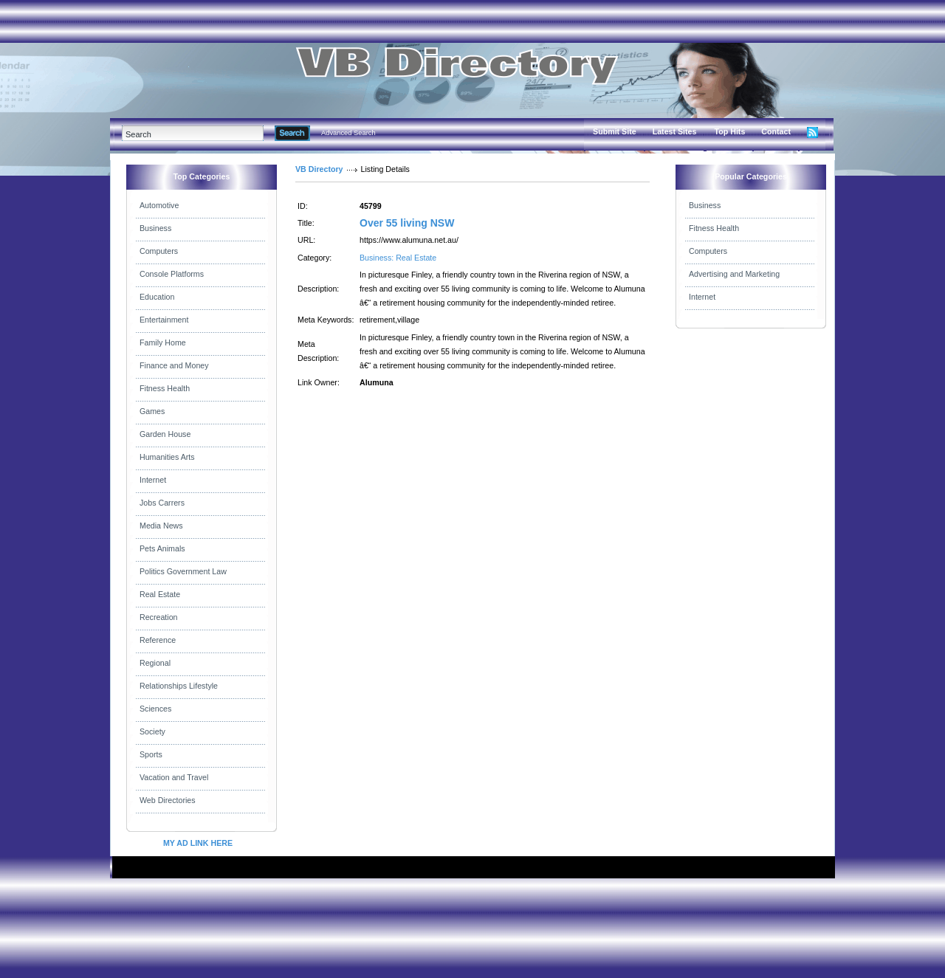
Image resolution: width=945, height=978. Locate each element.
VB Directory (319, 169)
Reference (158, 640)
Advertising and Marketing (734, 273)
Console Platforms (172, 273)
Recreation (159, 617)
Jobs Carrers (162, 502)
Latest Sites (675, 131)
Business (155, 228)
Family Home (163, 342)
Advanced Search (348, 133)
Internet (153, 479)
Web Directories (168, 800)
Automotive (159, 205)
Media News (161, 525)
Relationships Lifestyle (179, 685)
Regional (155, 662)
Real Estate (160, 594)
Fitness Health (165, 388)
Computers (159, 251)
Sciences (155, 708)
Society (152, 731)
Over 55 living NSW (407, 223)
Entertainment (164, 319)
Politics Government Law (183, 571)
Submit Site (614, 131)
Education (157, 296)
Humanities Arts (167, 456)
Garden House (165, 434)
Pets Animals (162, 548)
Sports (151, 754)
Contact (776, 131)
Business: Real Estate (398, 257)
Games (152, 411)
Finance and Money (174, 365)
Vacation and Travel (174, 777)
